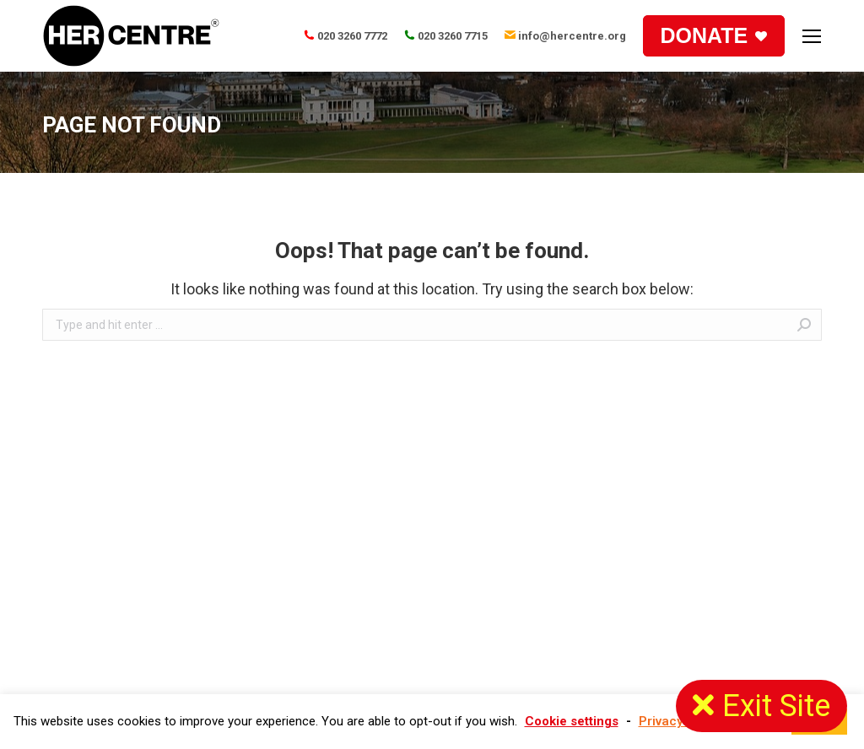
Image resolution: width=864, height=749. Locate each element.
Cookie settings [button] (571, 721)
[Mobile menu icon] (812, 36)
